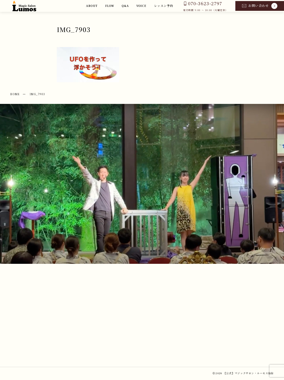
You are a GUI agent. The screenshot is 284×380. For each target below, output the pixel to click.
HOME (15, 94)
